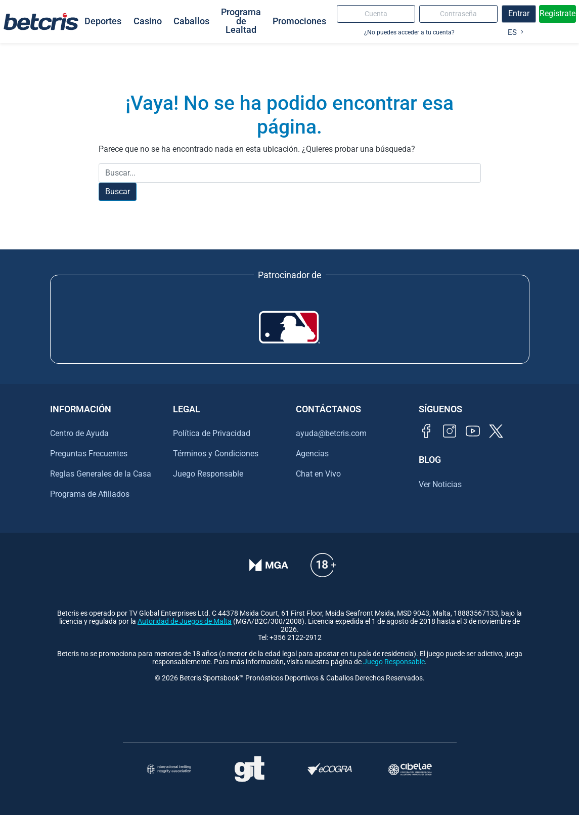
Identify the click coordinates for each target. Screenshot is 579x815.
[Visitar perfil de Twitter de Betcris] (496, 431)
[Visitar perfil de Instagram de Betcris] (449, 431)
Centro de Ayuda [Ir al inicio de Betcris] (79, 433)
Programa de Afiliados (89, 494)
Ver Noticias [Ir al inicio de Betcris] (440, 484)
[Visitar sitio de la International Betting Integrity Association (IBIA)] (169, 769)
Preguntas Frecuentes (88, 453)
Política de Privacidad (211, 433)
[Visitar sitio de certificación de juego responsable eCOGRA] (330, 769)
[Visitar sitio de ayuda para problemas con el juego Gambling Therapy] (249, 769)
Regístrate (557, 13)
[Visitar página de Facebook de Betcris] (426, 431)
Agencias (312, 453)
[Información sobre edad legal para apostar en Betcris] (323, 565)
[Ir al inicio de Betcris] (41, 21)
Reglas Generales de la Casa (100, 474)
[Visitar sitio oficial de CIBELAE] (410, 769)
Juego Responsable (208, 474)
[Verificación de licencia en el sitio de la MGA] (268, 565)
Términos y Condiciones (215, 453)
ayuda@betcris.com (331, 433)
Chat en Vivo (318, 474)
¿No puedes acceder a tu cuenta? (409, 32)
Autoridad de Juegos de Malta (185, 621)
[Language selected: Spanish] (513, 30)
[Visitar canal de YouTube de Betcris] (472, 431)
